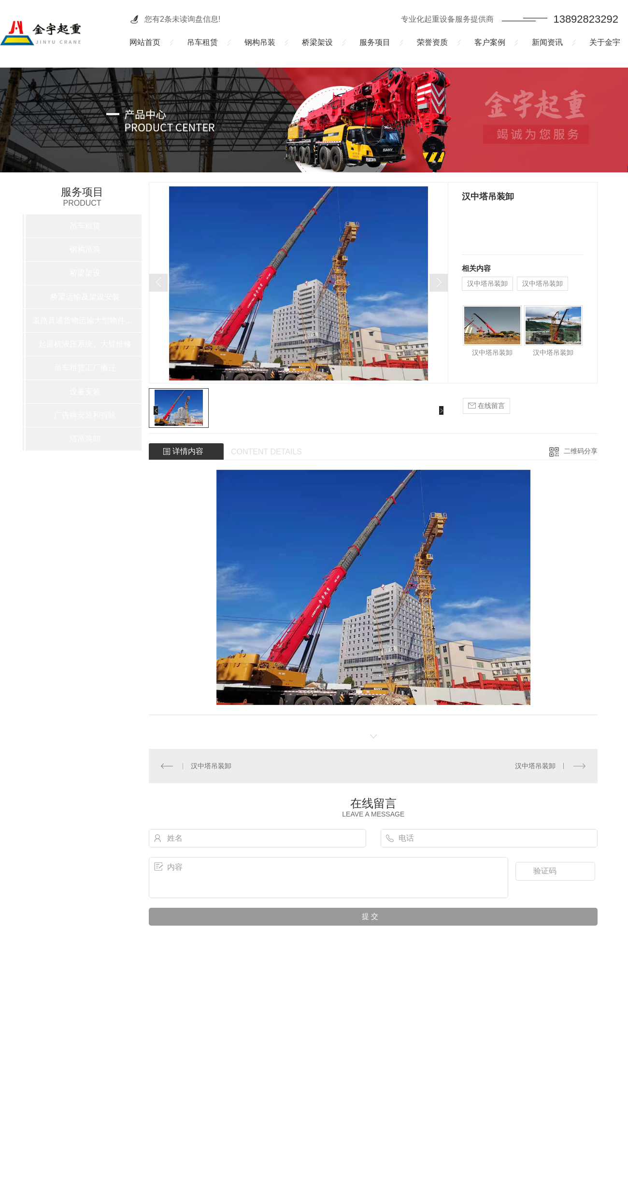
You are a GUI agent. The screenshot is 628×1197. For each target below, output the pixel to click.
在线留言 (486, 406)
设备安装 (85, 391)
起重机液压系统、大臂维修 (85, 344)
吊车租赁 (202, 42)
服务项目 (374, 42)
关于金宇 (604, 42)
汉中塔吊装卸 (487, 283)
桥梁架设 (317, 42)
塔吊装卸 (85, 439)
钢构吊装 (259, 42)
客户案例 (489, 42)
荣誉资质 (432, 42)
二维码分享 (581, 451)
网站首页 (144, 42)
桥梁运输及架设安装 (85, 297)
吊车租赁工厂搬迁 (85, 368)
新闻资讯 (547, 42)
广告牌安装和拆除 (85, 415)
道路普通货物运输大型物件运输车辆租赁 (85, 320)
